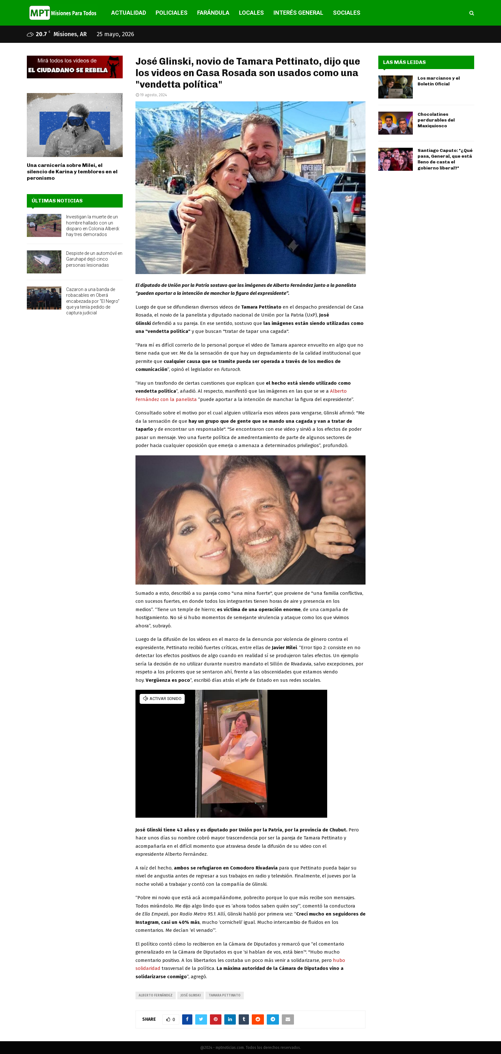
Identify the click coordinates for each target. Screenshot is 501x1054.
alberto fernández (156, 995)
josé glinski (191, 995)
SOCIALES (346, 12)
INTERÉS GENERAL (298, 12)
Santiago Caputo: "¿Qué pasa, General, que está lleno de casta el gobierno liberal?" (445, 159)
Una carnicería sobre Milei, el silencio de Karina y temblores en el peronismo (72, 171)
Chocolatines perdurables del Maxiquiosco (436, 120)
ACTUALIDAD (128, 12)
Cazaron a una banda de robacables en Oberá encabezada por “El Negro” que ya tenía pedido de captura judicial (92, 301)
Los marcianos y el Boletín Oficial (439, 81)
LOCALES (251, 12)
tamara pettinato (225, 995)
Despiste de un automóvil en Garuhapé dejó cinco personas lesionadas (94, 259)
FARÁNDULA (213, 12)
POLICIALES (172, 12)
